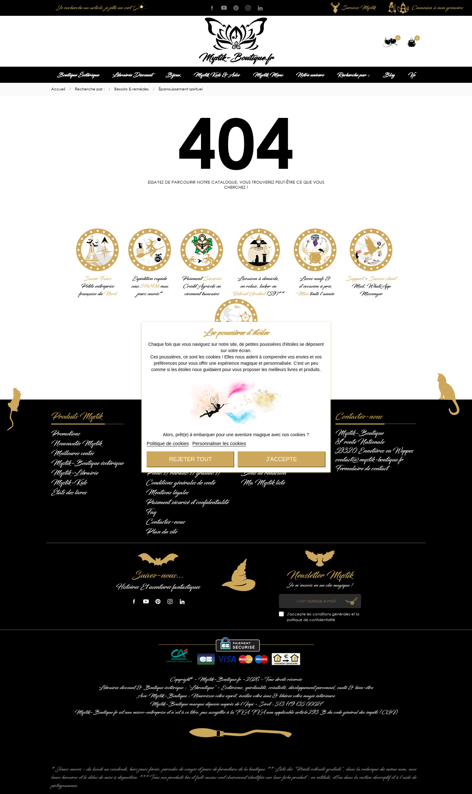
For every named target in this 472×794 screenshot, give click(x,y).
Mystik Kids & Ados (216, 75)
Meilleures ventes (72, 453)
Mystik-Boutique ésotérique (87, 463)
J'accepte (281, 459)
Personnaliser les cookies (219, 443)
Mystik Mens (268, 75)
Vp (411, 75)
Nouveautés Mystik (76, 443)
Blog (389, 75)
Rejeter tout (190, 459)
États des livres (69, 492)
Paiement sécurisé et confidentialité (187, 502)
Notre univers (310, 75)
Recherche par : (353, 75)
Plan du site (161, 532)
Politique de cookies (168, 443)
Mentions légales (167, 492)
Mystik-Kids (69, 483)
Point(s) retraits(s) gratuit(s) (183, 473)
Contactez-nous (165, 522)
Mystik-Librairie (74, 473)
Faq (151, 512)
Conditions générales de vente (180, 483)
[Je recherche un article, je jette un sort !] (100, 8)
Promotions (65, 434)
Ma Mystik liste (263, 483)
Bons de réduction (263, 473)
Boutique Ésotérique (78, 75)
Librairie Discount (132, 75)
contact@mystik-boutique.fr (369, 459)
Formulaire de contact (362, 468)
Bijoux (173, 75)
